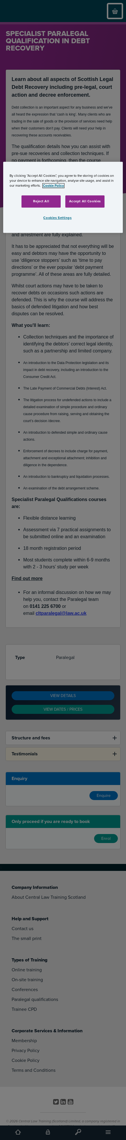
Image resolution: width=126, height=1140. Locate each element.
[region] (63, 197)
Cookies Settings (57, 218)
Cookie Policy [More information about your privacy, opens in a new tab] (53, 186)
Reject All (41, 201)
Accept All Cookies (85, 201)
